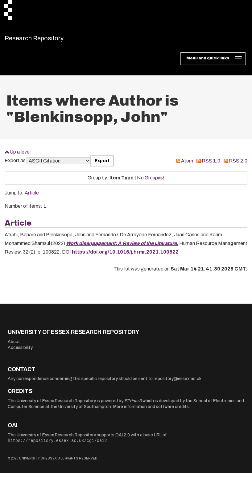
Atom (187, 164)
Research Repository (48, 40)
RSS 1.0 (211, 164)
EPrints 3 (133, 404)
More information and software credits (151, 410)
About (14, 345)
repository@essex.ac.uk (177, 382)
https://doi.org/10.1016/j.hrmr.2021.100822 (125, 256)
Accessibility (20, 351)
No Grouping (150, 181)
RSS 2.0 (238, 164)
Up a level (20, 155)
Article (32, 196)
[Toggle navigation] (213, 62)
